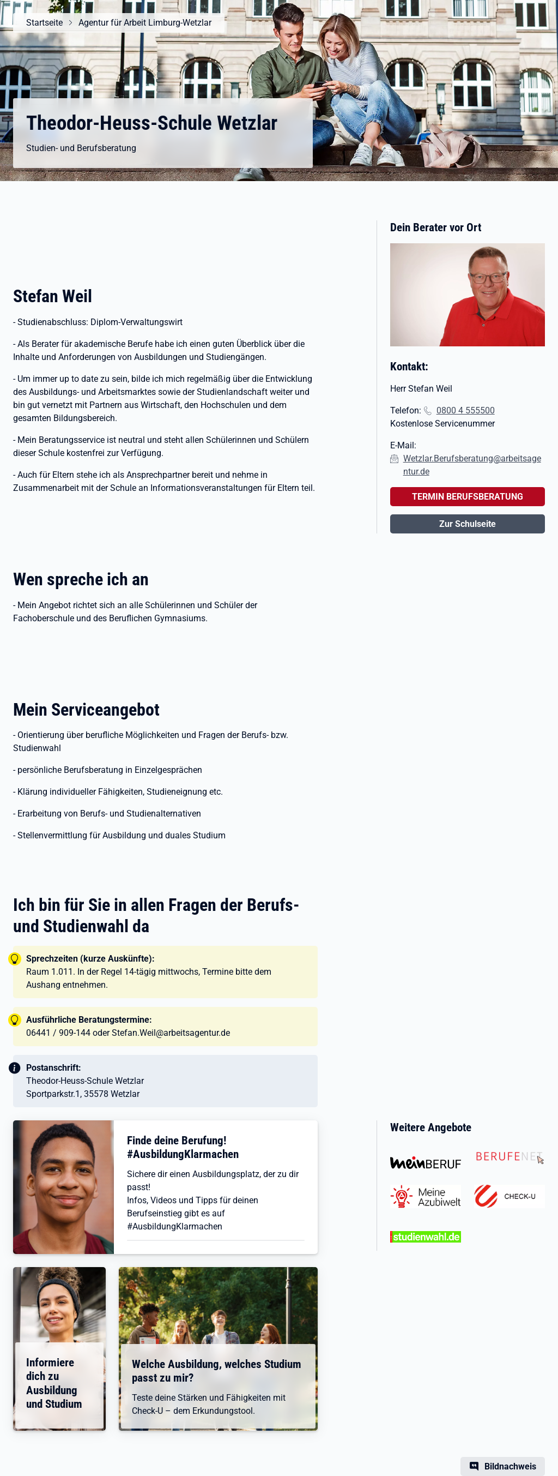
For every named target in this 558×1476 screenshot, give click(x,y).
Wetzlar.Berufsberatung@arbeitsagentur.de (472, 465)
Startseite (44, 22)
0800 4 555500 (465, 410)
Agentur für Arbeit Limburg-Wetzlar (144, 22)
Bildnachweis (510, 1466)
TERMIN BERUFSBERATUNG (467, 496)
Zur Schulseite (467, 524)
